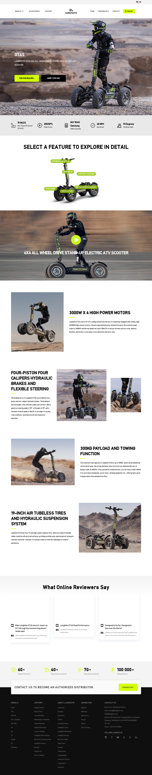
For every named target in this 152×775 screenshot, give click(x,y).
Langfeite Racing (63, 735)
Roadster (14, 747)
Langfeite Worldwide (64, 731)
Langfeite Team (63, 727)
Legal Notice (62, 763)
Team (92, 11)
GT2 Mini (14, 723)
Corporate (61, 708)
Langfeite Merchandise (42, 735)
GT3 (12, 711)
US (140, 2)
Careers (60, 711)
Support (48, 11)
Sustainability (62, 755)
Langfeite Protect (40, 743)
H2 (12, 731)
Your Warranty (39, 715)
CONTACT (116, 11)
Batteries (84, 711)
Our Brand (61, 715)
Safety (83, 723)
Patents (60, 747)
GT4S (13, 708)
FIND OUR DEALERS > (26, 78)
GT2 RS (13, 715)
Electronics (85, 715)
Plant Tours (61, 743)
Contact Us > (128, 687)
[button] (13, 617)
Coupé (13, 739)
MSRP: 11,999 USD (53, 78)
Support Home (39, 708)
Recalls (36, 747)
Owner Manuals (39, 723)
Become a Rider (63, 739)
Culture (60, 719)
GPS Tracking (85, 727)
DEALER (129, 11)
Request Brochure (40, 727)
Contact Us (38, 751)
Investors (61, 767)
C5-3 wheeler (15, 719)
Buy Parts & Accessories (42, 739)
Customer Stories (63, 759)
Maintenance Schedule (41, 719)
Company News (63, 723)
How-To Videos (39, 755)
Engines (83, 708)
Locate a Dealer (39, 731)
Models (19, 11)
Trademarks (62, 751)
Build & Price (38, 711)
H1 (12, 727)
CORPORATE (103, 11)
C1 (12, 735)
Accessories (34, 11)
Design (83, 719)
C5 (12, 743)
